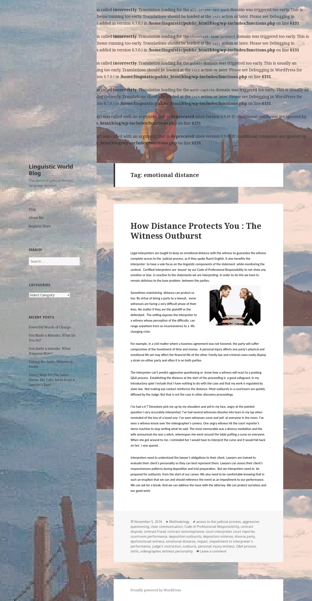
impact (202, 541)
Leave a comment (213, 551)
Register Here (40, 226)
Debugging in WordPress (272, 70)
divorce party (245, 536)
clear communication (167, 526)
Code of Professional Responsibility (211, 526)
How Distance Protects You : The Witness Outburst (196, 230)
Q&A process (246, 546)
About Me (36, 217)
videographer (150, 551)
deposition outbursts (185, 536)
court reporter (243, 531)
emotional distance (180, 541)
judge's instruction (166, 546)
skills (135, 551)
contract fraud (155, 531)
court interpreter (218, 531)
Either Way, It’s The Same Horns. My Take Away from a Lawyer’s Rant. (52, 380)
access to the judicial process (218, 521)
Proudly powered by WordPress (156, 590)
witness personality (177, 551)
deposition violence (218, 536)
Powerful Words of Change (50, 327)
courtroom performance (149, 536)
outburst (189, 546)
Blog (32, 209)
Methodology (179, 521)
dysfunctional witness (147, 541)
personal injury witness (216, 546)
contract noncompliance (185, 531)
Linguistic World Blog (51, 170)
